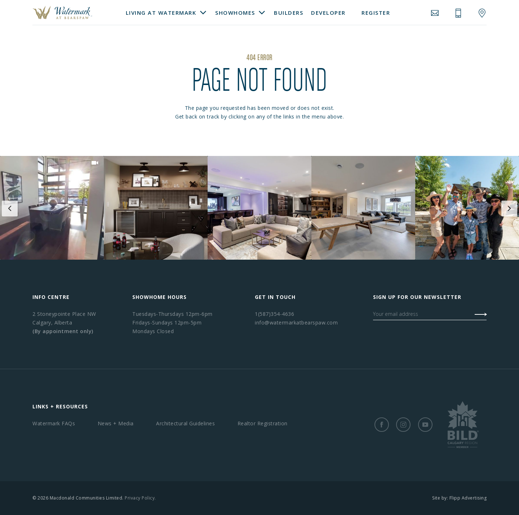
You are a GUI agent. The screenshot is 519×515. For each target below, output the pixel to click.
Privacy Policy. (140, 498)
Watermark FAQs (53, 423)
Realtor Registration (263, 423)
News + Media (116, 423)
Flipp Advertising (468, 498)
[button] (52, 208)
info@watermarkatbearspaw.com (296, 322)
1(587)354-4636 (274, 313)
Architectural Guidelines (185, 423)
